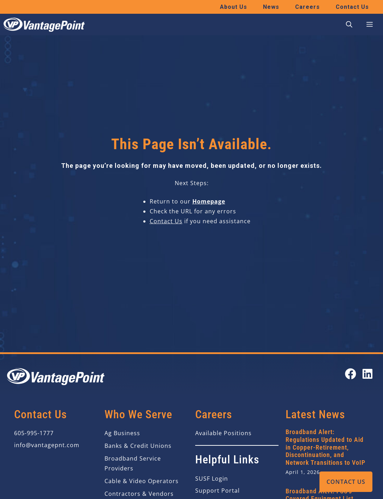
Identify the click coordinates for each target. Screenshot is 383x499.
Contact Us (346, 482)
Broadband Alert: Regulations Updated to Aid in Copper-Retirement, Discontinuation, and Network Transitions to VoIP (325, 447)
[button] (349, 24)
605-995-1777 (34, 433)
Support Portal (217, 490)
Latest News (315, 414)
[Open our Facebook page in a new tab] (350, 373)
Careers (307, 7)
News (271, 7)
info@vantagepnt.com (46, 445)
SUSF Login (211, 478)
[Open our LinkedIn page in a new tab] (367, 373)
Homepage (208, 201)
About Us (233, 7)
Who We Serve (138, 414)
